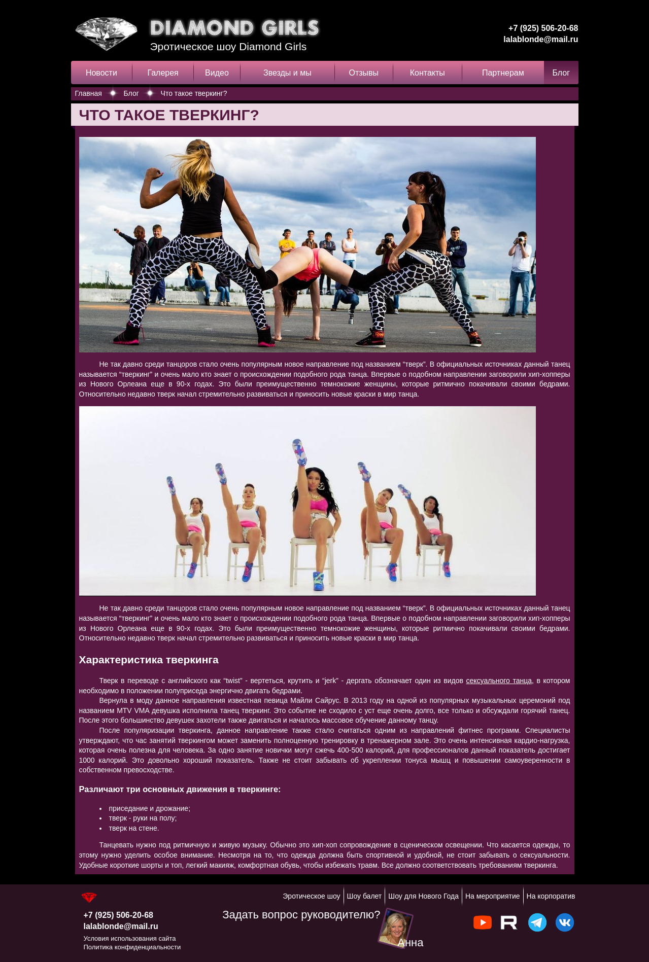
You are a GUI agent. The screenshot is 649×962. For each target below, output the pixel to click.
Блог (561, 72)
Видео (217, 72)
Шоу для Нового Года (423, 896)
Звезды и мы (287, 72)
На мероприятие (492, 896)
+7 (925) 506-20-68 (543, 28)
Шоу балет (364, 896)
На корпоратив (551, 896)
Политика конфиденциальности (132, 947)
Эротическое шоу (311, 896)
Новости (101, 72)
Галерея (162, 72)
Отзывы (364, 72)
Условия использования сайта (130, 938)
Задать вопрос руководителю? (301, 914)
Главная (88, 93)
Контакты (427, 72)
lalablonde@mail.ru (540, 39)
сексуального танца (499, 680)
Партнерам (503, 72)
